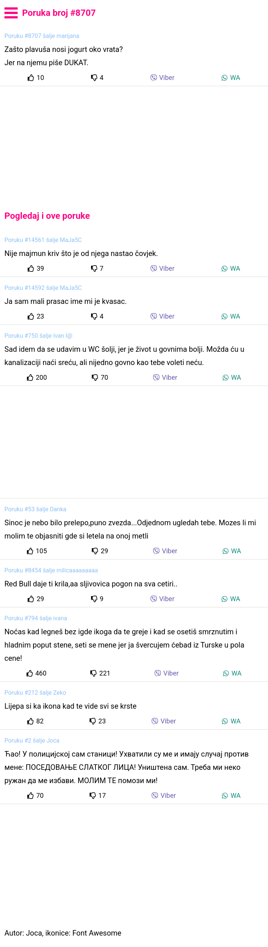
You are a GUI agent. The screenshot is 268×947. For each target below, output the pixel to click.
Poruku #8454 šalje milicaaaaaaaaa (51, 570)
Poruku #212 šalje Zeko (35, 692)
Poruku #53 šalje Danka (35, 509)
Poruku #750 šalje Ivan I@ (38, 335)
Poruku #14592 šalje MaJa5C (43, 287)
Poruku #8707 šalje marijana (41, 35)
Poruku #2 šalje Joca (31, 740)
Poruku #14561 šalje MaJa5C (43, 239)
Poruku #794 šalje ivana (35, 618)
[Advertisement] (134, 142)
